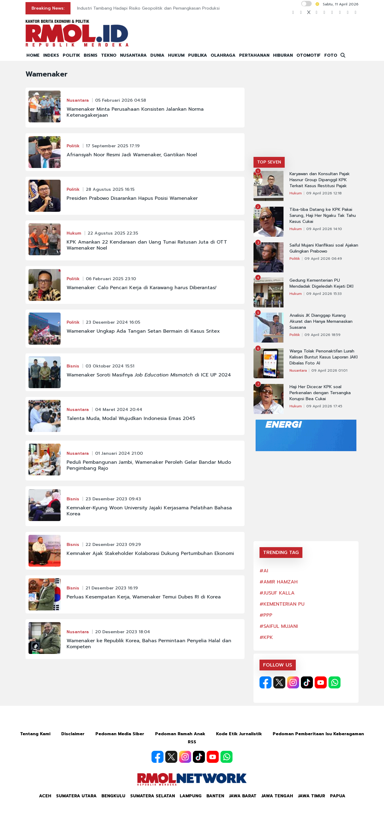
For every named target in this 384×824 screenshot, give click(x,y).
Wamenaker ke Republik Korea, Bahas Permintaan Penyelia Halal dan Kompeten (149, 644)
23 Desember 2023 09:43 (113, 499)
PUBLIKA (197, 55)
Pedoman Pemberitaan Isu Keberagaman (318, 734)
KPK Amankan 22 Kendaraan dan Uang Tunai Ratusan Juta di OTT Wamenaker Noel (147, 245)
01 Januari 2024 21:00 (119, 453)
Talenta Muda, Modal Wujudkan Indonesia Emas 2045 (131, 418)
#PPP (266, 615)
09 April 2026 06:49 (323, 258)
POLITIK (71, 55)
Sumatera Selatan (152, 796)
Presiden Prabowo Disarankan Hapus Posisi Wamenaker (132, 198)
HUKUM (176, 55)
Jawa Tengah (277, 796)
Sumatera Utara (76, 796)
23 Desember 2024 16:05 (113, 322)
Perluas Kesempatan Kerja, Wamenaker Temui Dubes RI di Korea (144, 597)
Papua (337, 796)
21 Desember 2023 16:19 (112, 588)
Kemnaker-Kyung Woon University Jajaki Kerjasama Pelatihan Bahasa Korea (149, 511)
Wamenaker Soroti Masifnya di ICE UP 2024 (149, 375)
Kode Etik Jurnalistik (239, 734)
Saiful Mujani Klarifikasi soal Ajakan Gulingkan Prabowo (324, 248)
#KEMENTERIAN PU (282, 604)
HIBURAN (283, 55)
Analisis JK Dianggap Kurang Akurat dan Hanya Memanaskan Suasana (321, 322)
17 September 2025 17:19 (113, 146)
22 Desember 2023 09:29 (113, 544)
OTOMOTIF (308, 55)
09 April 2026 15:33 (324, 293)
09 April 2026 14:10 (324, 229)
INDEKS (51, 55)
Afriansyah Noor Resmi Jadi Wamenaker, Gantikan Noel (132, 155)
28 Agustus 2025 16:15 (110, 189)
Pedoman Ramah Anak (180, 734)
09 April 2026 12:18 (324, 193)
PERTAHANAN (254, 55)
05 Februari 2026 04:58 (120, 100)
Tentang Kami (35, 734)
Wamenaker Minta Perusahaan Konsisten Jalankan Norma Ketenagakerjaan (135, 112)
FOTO (330, 55)
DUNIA (157, 55)
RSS (192, 742)
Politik (73, 146)
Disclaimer (73, 734)
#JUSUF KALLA (277, 593)
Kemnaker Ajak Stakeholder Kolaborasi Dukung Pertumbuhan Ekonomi (150, 553)
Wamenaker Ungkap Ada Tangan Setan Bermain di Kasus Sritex (143, 331)
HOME (33, 55)
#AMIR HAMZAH (279, 582)
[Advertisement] (306, 112)
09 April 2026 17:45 (324, 406)
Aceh (45, 796)
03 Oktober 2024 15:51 (110, 366)
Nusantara (78, 100)
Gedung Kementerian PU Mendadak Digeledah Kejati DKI (321, 283)
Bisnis (73, 366)
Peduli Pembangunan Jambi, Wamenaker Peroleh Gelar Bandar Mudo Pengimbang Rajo (149, 465)
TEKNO (108, 55)
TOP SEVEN (269, 162)
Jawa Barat (242, 796)
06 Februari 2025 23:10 (111, 279)
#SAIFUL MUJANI (279, 626)
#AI (264, 570)
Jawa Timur (311, 796)
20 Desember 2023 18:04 (122, 632)
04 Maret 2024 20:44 (118, 409)
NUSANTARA (133, 55)
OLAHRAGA (223, 55)
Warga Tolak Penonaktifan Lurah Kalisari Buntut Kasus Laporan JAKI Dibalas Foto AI (324, 357)
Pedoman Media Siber (119, 734)
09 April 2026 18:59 (322, 334)
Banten (215, 796)
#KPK (266, 637)
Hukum (74, 233)
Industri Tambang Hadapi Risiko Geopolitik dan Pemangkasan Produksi (148, 8)
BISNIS (91, 55)
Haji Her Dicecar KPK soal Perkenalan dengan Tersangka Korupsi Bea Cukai (320, 393)
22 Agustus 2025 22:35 (113, 233)
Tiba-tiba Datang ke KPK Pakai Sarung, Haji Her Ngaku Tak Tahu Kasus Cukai (323, 216)
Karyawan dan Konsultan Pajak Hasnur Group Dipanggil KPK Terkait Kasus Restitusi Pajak (320, 180)
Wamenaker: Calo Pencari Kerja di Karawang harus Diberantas (141, 288)
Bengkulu (113, 796)
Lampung (191, 796)
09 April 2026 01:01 (329, 370)
